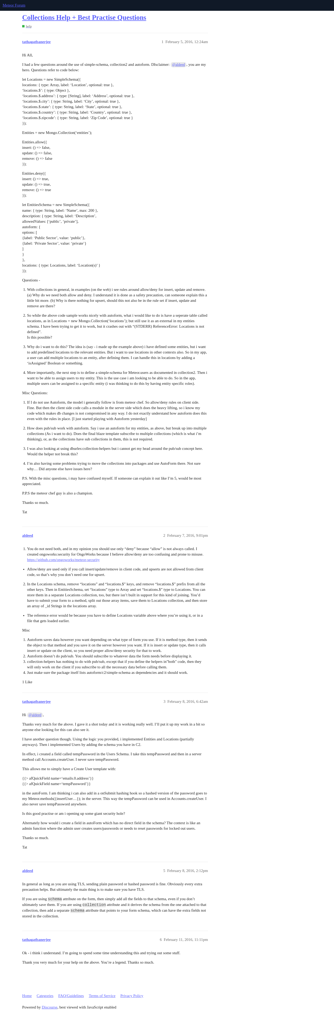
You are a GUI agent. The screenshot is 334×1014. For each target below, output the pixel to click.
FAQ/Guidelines (71, 996)
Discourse (49, 1007)
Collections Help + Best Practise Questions (84, 17)
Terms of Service (102, 996)
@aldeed (178, 65)
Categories (45, 996)
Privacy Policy (131, 996)
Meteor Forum (14, 5)
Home (27, 996)
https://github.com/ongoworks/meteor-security (63, 560)
